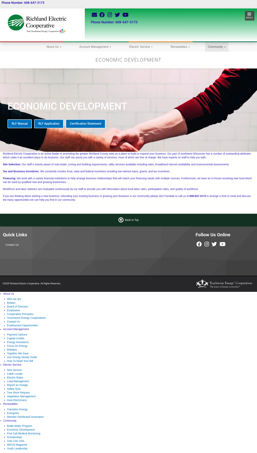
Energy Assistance (18, 342)
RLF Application (48, 123)
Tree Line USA (15, 440)
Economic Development (21, 429)
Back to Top (132, 219)
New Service (14, 369)
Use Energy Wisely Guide (22, 357)
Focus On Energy (17, 345)
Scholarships (14, 437)
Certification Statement (85, 123)
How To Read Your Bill (20, 360)
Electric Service (141, 46)
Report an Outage (17, 385)
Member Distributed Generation (25, 416)
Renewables (180, 46)
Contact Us (12, 244)
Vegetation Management (21, 396)
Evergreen (13, 413)
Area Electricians (17, 400)
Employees (13, 310)
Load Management (18, 381)
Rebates (12, 349)
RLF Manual (20, 123)
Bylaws (11, 302)
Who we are (14, 298)
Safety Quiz (14, 388)
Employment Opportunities (22, 325)
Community (217, 46)
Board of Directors (17, 306)
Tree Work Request (18, 392)
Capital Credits (15, 338)
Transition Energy (17, 409)
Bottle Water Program (19, 425)
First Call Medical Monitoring (23, 433)
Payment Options (17, 334)
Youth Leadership (17, 448)
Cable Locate (15, 373)
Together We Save (18, 353)
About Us (53, 46)
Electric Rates (15, 377)
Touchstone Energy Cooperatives (26, 317)
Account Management (95, 46)
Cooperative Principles (20, 314)
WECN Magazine (17, 444)
